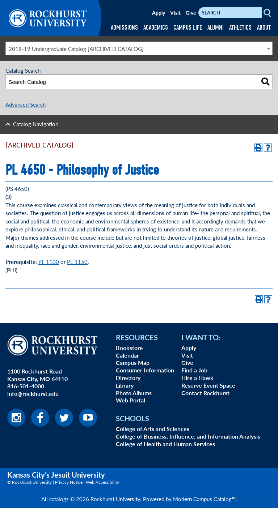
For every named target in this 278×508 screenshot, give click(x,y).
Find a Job (194, 370)
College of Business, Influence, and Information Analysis (188, 436)
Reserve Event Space (208, 385)
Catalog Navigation (35, 124)
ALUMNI (215, 27)
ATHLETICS (240, 27)
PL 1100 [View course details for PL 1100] (48, 261)
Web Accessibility (102, 482)
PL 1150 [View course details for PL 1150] (77, 261)
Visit (175, 12)
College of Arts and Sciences (152, 428)
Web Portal (130, 400)
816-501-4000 (25, 386)
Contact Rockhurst (205, 393)
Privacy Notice (69, 482)
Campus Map (132, 362)
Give (191, 12)
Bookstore (129, 347)
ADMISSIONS (124, 27)
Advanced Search (25, 104)
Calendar (127, 355)
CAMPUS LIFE (187, 27)
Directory (128, 377)
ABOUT (264, 27)
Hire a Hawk (197, 377)
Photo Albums (134, 393)
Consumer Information (145, 370)
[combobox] (139, 48)
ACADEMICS (155, 27)
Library (125, 385)
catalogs (59, 499)
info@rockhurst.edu (33, 393)
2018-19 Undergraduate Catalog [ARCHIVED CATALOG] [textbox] (76, 48)
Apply (158, 12)
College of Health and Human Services (165, 444)
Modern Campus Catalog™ (204, 499)
